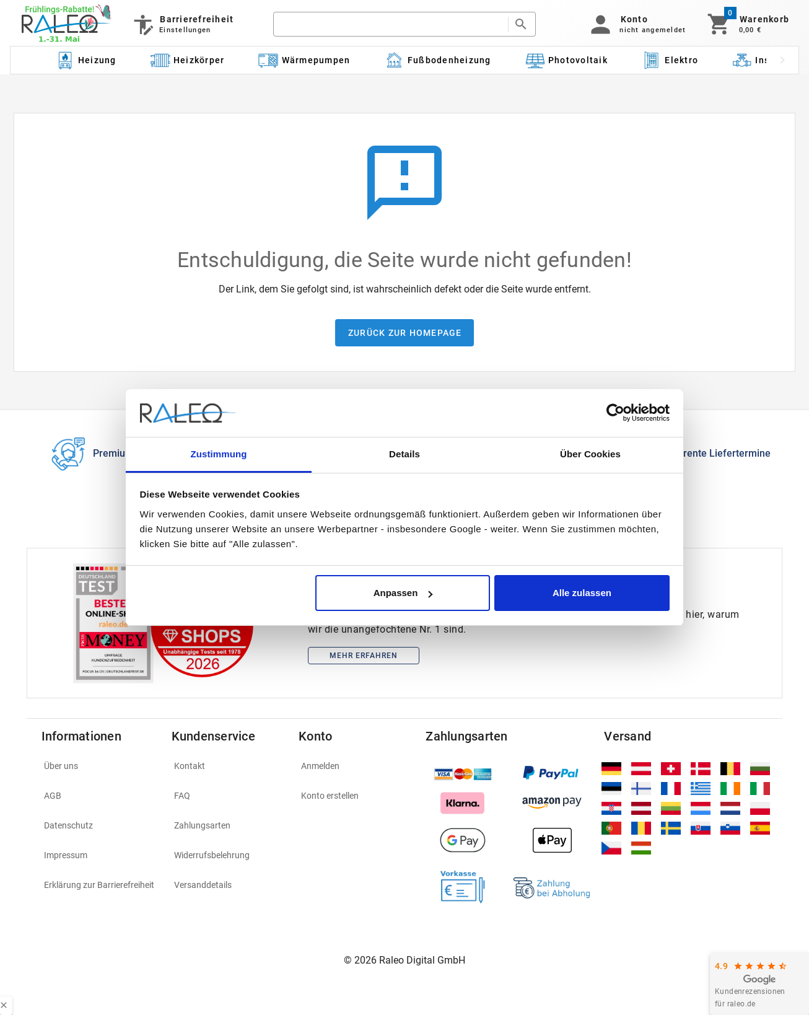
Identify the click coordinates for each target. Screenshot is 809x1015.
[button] (636, 24)
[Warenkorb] (747, 24)
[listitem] (99, 766)
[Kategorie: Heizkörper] (187, 60)
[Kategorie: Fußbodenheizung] (437, 60)
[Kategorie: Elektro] (669, 60)
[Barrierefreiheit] (182, 24)
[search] (391, 24)
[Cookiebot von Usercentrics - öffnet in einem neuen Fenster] (615, 413)
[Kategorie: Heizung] (85, 60)
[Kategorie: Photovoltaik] (566, 60)
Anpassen (403, 592)
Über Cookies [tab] (590, 454)
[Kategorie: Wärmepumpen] (304, 60)
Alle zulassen (582, 592)
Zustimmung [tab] (219, 454)
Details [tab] (404, 454)
